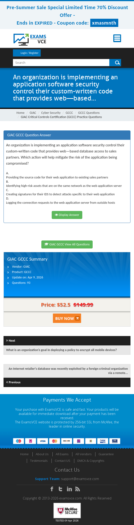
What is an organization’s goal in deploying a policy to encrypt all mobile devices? (61, 350)
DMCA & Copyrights (90, 460)
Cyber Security (51, 113)
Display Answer (67, 215)
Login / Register (29, 53)
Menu (117, 38)
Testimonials (38, 460)
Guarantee (106, 454)
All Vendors (83, 454)
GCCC (69, 113)
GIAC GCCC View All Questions (67, 244)
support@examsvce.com (80, 479)
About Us (42, 454)
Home (20, 113)
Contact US (62, 460)
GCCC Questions (88, 113)
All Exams (62, 454)
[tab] (67, 135)
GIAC (33, 113)
